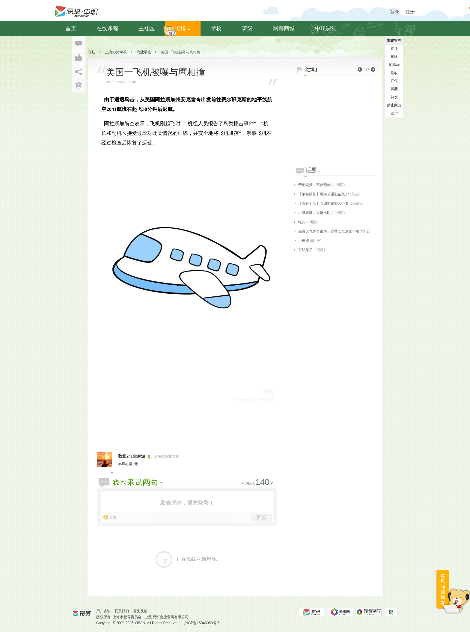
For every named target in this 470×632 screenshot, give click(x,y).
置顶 (394, 48)
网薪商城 (284, 28)
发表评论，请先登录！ (187, 503)
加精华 (394, 65)
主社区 (146, 28)
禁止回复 (394, 105)
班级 (247, 28)
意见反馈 (140, 611)
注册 (410, 11)
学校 (216, 28)
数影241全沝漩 (131, 456)
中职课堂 (326, 28)
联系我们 (122, 611)
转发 (394, 97)
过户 (394, 113)
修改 (394, 73)
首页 (70, 28)
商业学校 (144, 52)
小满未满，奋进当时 (314, 213)
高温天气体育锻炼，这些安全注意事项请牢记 (334, 231)
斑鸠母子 (305, 250)
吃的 (301, 222)
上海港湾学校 (116, 52)
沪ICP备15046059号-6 (201, 623)
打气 (394, 81)
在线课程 (107, 28)
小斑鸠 (303, 241)
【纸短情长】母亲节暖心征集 (321, 194)
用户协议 (103, 611)
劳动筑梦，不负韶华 (314, 185)
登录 (395, 11)
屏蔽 (394, 89)
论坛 (182, 28)
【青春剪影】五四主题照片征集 (323, 203)
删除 (394, 57)
